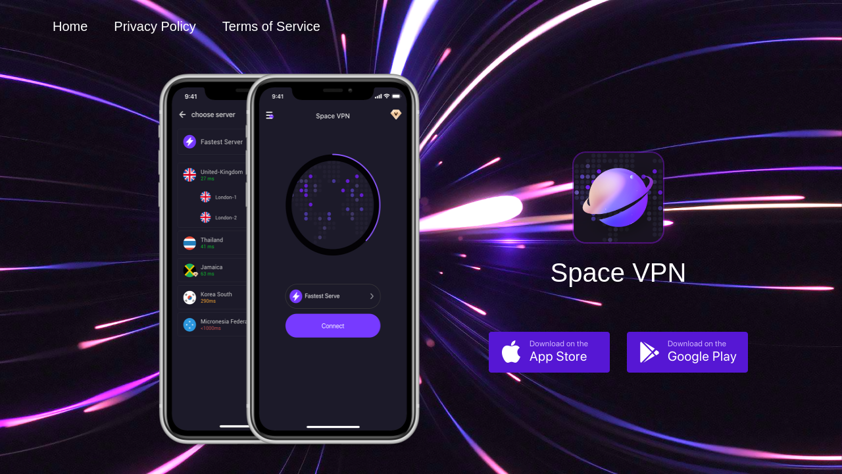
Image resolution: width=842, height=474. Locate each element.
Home (70, 26)
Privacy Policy (154, 26)
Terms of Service (271, 26)
